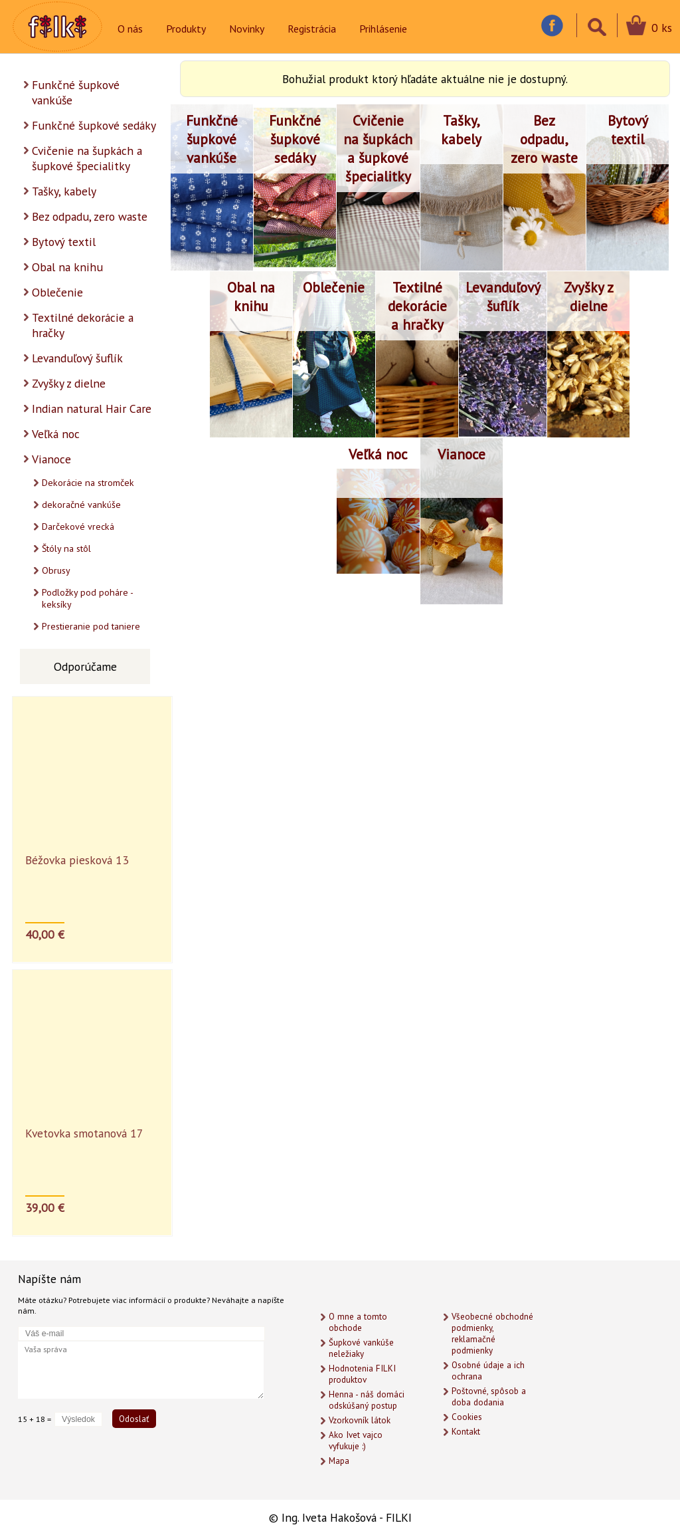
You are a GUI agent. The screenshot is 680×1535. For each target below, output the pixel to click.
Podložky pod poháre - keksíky (87, 598)
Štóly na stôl (66, 548)
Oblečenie (57, 292)
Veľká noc (56, 433)
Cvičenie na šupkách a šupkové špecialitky (87, 158)
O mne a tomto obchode (358, 1322)
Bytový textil (64, 241)
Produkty (186, 28)
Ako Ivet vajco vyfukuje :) (355, 1440)
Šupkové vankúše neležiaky (361, 1348)
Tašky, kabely (64, 191)
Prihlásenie (383, 28)
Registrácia (312, 28)
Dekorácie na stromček (88, 483)
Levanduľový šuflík (77, 358)
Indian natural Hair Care (91, 408)
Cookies (467, 1417)
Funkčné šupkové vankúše (76, 92)
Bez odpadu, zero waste (89, 216)
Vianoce (51, 459)
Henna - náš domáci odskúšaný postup (366, 1400)
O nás (130, 28)
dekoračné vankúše (81, 505)
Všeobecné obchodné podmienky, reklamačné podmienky (492, 1333)
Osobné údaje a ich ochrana (488, 1370)
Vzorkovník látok (359, 1420)
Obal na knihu (67, 267)
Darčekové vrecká (78, 526)
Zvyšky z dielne (69, 383)
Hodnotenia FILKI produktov (362, 1374)
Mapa (339, 1461)
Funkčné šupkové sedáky (94, 125)
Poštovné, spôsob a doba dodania (489, 1396)
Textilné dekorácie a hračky (82, 325)
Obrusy (56, 570)
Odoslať (134, 1419)
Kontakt (466, 1431)
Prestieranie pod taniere (91, 626)
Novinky (246, 28)
